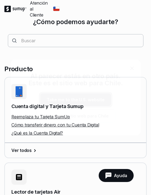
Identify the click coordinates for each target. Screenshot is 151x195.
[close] (132, 68)
